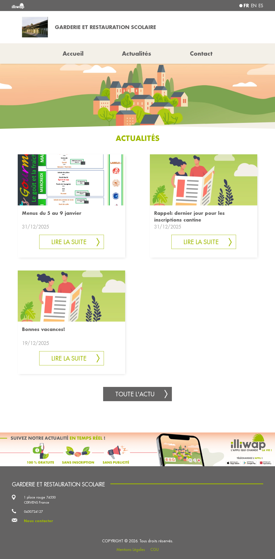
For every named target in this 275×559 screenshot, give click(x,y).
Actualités (136, 53)
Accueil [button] (73, 53)
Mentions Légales (131, 549)
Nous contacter (38, 521)
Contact (201, 53)
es (261, 5)
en (253, 5)
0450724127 (33, 511)
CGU (154, 549)
